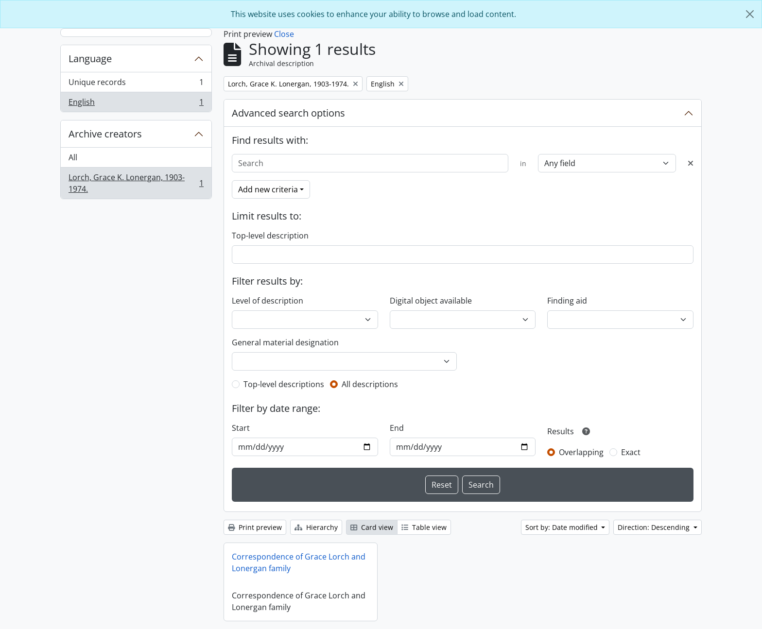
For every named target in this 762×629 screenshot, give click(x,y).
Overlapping (581, 452)
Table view (424, 527)
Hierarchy (316, 527)
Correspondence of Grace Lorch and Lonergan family (298, 562)
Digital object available (431, 300)
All (73, 157)
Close (284, 34)
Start (241, 428)
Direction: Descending (655, 527)
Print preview (255, 527)
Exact (631, 452)
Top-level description (270, 235)
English (136, 104)
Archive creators (105, 133)
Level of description (267, 300)
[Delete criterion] (690, 163)
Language (90, 58)
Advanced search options (288, 112)
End (397, 428)
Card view (371, 527)
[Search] (370, 163)
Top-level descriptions (283, 384)
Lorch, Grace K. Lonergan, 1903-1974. (136, 183)
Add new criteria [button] (268, 189)
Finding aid (567, 300)
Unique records (136, 84)
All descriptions (370, 384)
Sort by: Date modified (562, 527)
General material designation (285, 342)
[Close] (750, 14)
